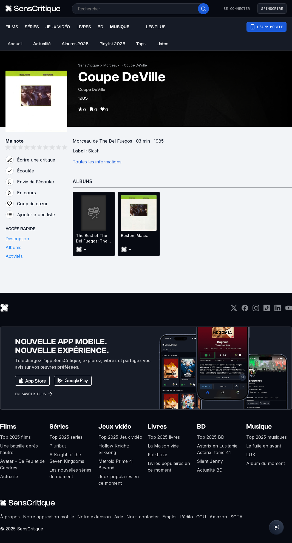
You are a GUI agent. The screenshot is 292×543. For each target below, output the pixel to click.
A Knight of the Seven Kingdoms (66, 458)
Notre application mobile (48, 516)
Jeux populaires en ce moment (118, 480)
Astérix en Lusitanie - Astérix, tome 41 (219, 449)
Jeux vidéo (114, 426)
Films (8, 426)
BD (201, 426)
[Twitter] (234, 309)
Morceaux (111, 65)
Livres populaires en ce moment (169, 467)
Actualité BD (210, 470)
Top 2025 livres (164, 437)
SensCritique (88, 65)
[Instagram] (256, 309)
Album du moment (265, 463)
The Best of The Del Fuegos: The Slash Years (91, 238)
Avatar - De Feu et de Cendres (22, 464)
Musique (259, 426)
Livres (157, 426)
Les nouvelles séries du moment (70, 473)
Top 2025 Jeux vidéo (120, 437)
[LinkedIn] (277, 309)
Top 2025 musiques (266, 437)
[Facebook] (245, 309)
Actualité (9, 476)
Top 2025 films (15, 437)
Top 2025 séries (66, 437)
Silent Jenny (210, 461)
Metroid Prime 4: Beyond (115, 464)
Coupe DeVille (135, 65)
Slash (94, 151)
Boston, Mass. (134, 235)
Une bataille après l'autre (19, 449)
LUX (250, 454)
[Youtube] (288, 309)
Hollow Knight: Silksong (113, 449)
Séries (59, 426)
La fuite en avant (263, 446)
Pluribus (58, 446)
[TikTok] (266, 309)
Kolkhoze (157, 454)
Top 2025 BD (210, 437)
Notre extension (94, 516)
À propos (10, 516)
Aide (118, 516)
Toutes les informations (97, 161)
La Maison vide (163, 446)
